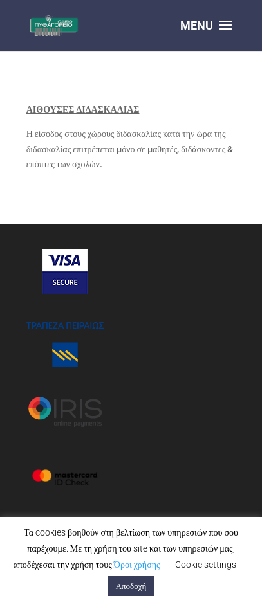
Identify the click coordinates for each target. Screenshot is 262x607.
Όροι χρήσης (137, 564)
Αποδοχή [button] (131, 586)
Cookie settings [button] (205, 564)
